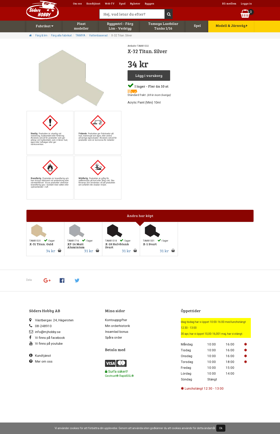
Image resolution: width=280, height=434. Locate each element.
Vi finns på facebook (47, 338)
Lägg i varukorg (148, 75)
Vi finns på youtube (46, 343)
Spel (197, 25)
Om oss (77, 3)
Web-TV (110, 3)
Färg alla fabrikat (61, 35)
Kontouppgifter (116, 320)
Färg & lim (41, 35)
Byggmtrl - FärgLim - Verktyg (120, 26)
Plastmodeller (81, 26)
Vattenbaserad (98, 35)
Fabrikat (44, 26)
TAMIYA (80, 35)
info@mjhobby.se (44, 332)
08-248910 (40, 326)
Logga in (246, 3)
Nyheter (135, 3)
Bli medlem (229, 3)
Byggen (149, 3)
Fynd (122, 3)
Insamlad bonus (116, 332)
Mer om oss (40, 361)
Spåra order (113, 337)
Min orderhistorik (117, 326)
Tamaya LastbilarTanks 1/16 (163, 26)
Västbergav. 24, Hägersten (51, 320)
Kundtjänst (93, 3)
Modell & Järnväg (231, 25)
